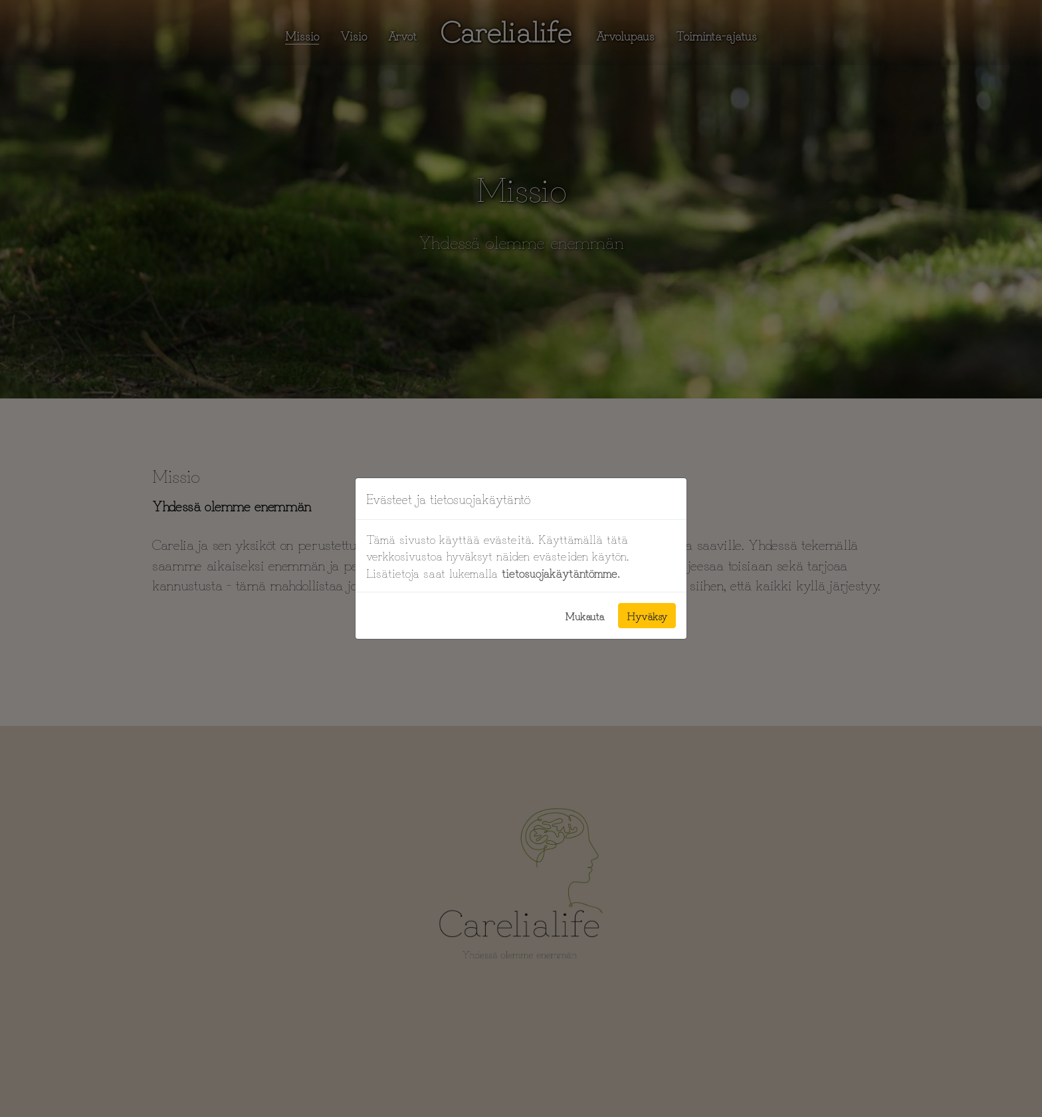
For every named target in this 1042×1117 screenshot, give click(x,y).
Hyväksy (647, 616)
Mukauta (585, 616)
